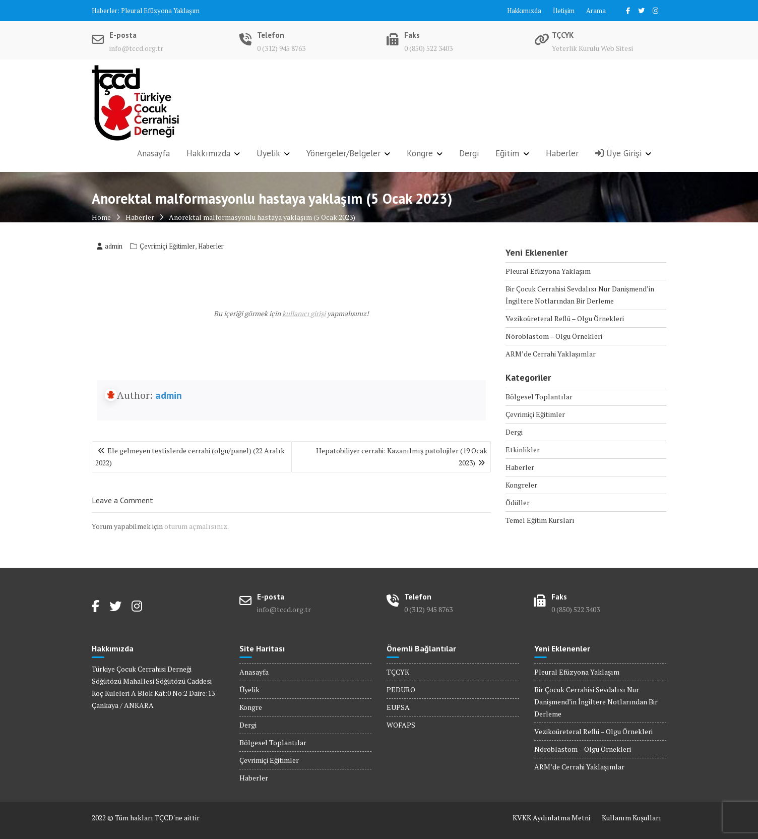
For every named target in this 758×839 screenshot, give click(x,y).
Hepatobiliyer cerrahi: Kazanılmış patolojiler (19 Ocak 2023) (401, 456)
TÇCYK (398, 672)
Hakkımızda (524, 10)
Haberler (562, 153)
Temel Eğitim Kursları (540, 520)
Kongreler (521, 485)
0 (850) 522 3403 (428, 48)
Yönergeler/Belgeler (343, 153)
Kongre (420, 153)
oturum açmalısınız (195, 526)
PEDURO (401, 689)
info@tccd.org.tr (136, 48)
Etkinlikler (523, 449)
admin (109, 246)
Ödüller (518, 502)
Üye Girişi (618, 153)
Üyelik (268, 153)
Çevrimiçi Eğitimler (167, 246)
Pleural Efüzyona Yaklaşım (160, 10)
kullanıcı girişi (304, 313)
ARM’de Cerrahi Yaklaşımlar (551, 353)
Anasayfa (153, 153)
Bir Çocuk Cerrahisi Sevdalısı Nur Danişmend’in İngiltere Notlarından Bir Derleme (596, 701)
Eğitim (507, 153)
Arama (596, 10)
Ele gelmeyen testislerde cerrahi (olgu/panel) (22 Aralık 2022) (190, 456)
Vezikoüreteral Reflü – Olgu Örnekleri (565, 318)
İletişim (564, 10)
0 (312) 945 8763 (281, 48)
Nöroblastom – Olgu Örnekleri (554, 336)
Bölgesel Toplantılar (539, 396)
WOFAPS (401, 725)
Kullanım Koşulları (631, 817)
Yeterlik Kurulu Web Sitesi (592, 48)
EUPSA (398, 707)
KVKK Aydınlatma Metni (551, 817)
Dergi (469, 153)
